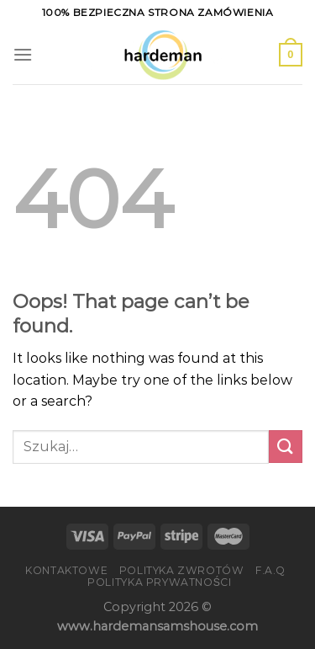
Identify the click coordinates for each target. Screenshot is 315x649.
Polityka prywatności (159, 582)
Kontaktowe (66, 570)
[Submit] (285, 446)
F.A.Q (270, 570)
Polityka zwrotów (181, 570)
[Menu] (23, 54)
